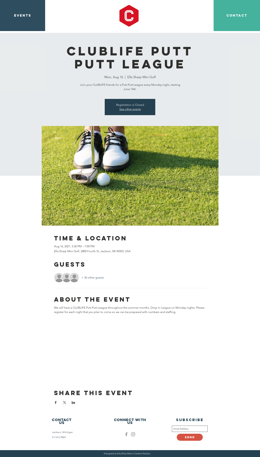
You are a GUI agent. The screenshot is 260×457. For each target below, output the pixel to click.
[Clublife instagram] (133, 434)
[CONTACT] (237, 15)
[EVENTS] (22, 15)
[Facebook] (126, 434)
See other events (130, 109)
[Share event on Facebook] (55, 402)
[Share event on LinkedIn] (73, 402)
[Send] (190, 437)
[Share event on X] (64, 402)
